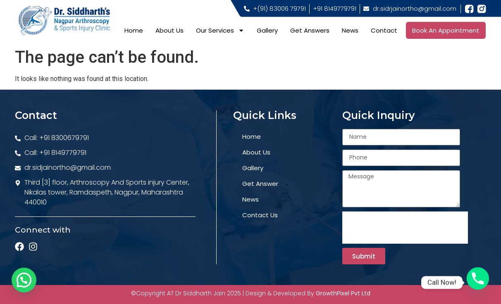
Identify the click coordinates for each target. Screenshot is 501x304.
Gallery (267, 30)
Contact (384, 30)
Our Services (220, 30)
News (350, 30)
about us (256, 152)
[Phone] (478, 282)
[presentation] (405, 227)
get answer (260, 183)
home (251, 136)
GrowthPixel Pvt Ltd (343, 293)
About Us (169, 30)
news (250, 199)
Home (133, 30)
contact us (260, 215)
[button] (24, 280)
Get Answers (309, 30)
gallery (252, 168)
